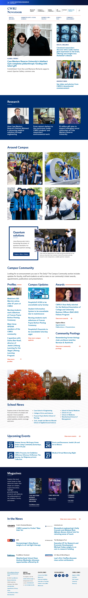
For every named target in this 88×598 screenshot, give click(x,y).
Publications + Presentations (65, 327)
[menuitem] (13, 18)
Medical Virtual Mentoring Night (64, 453)
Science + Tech (59, 18)
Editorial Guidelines (42, 579)
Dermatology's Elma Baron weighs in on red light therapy (28, 544)
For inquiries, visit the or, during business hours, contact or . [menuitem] (29, 581)
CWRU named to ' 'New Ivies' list (28, 529)
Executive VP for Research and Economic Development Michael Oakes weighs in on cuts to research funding (66, 546)
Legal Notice (10, 585)
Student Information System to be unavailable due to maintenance (38, 311)
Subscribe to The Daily (43, 581)
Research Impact (32, 10)
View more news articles (68, 519)
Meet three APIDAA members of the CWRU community (13, 329)
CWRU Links (76, 573)
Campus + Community (41, 10)
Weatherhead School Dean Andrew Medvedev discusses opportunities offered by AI (27, 560)
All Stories (59, 10)
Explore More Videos (21, 254)
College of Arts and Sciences (43, 413)
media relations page (28, 579)
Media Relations (51, 10)
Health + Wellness (11, 18)
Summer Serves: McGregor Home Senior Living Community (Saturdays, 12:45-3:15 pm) (28, 445)
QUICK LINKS (42, 573)
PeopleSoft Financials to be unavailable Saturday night (38, 332)
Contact (64, 10)
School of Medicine (68, 415)
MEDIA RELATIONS (26, 573)
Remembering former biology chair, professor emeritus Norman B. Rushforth (67, 340)
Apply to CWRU (76, 575)
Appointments (60, 325)
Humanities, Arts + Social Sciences (28, 18)
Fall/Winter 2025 (34, 505)
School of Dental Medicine (71, 411)
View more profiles (14, 361)
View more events (72, 437)
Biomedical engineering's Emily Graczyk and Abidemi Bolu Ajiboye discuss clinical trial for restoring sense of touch (66, 531)
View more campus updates (38, 339)
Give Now (74, 577)
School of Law (66, 413)
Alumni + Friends (12, 58)
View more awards (64, 319)
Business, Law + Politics (46, 18)
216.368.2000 (10, 583)
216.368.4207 (30, 583)
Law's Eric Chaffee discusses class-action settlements (65, 559)
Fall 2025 (70, 501)
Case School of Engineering (43, 411)
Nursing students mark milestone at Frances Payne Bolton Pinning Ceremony (14, 315)
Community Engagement (70, 18)
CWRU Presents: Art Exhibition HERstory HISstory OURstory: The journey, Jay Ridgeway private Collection (28, 456)
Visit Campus (75, 579)
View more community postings (68, 348)
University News (62, 81)
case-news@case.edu (29, 585)
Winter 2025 (52, 499)
